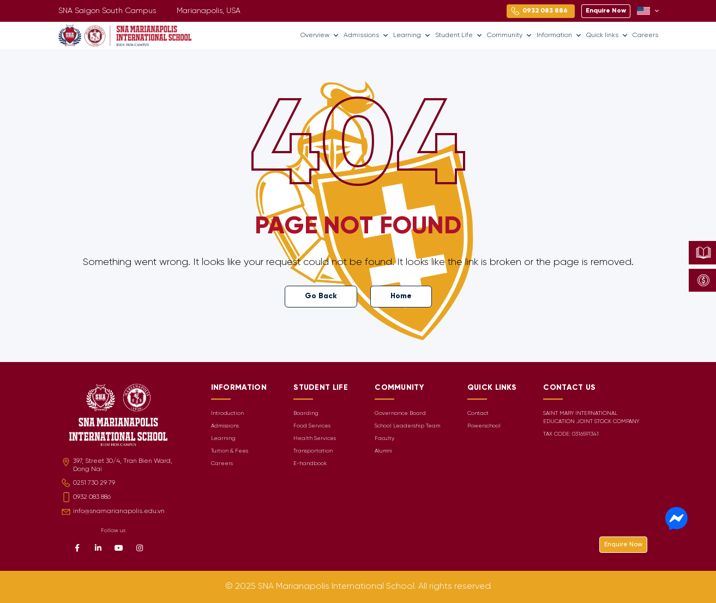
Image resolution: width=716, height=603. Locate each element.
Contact (478, 414)
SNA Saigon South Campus (107, 11)
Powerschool (484, 426)
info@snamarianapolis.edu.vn (119, 511)
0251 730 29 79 (94, 482)
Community (509, 35)
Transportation (313, 451)
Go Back (321, 296)
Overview (319, 35)
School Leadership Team (407, 426)
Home (401, 296)
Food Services (311, 426)
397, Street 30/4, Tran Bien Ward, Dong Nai (122, 465)
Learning (412, 35)
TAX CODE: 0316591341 (571, 434)
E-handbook (310, 464)
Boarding (305, 414)
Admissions (366, 35)
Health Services (314, 439)
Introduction (227, 414)
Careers (645, 35)
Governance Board (400, 414)
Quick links (607, 35)
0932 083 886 (92, 497)
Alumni (383, 451)
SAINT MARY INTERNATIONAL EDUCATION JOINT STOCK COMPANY (591, 418)
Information (559, 35)
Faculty (384, 439)
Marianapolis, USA (208, 11)
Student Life (459, 35)
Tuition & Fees (229, 451)
